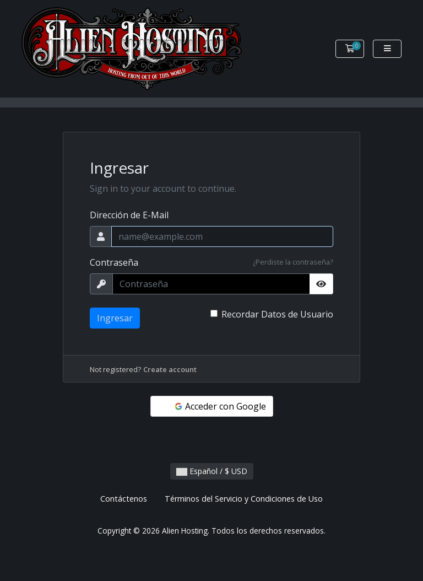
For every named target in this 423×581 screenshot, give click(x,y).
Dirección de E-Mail (129, 215)
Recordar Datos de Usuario (277, 314)
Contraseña (114, 262)
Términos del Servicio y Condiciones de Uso (244, 498)
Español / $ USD (211, 471)
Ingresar (115, 318)
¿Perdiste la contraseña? (293, 262)
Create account (170, 369)
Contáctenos (123, 498)
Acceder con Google (219, 406)
